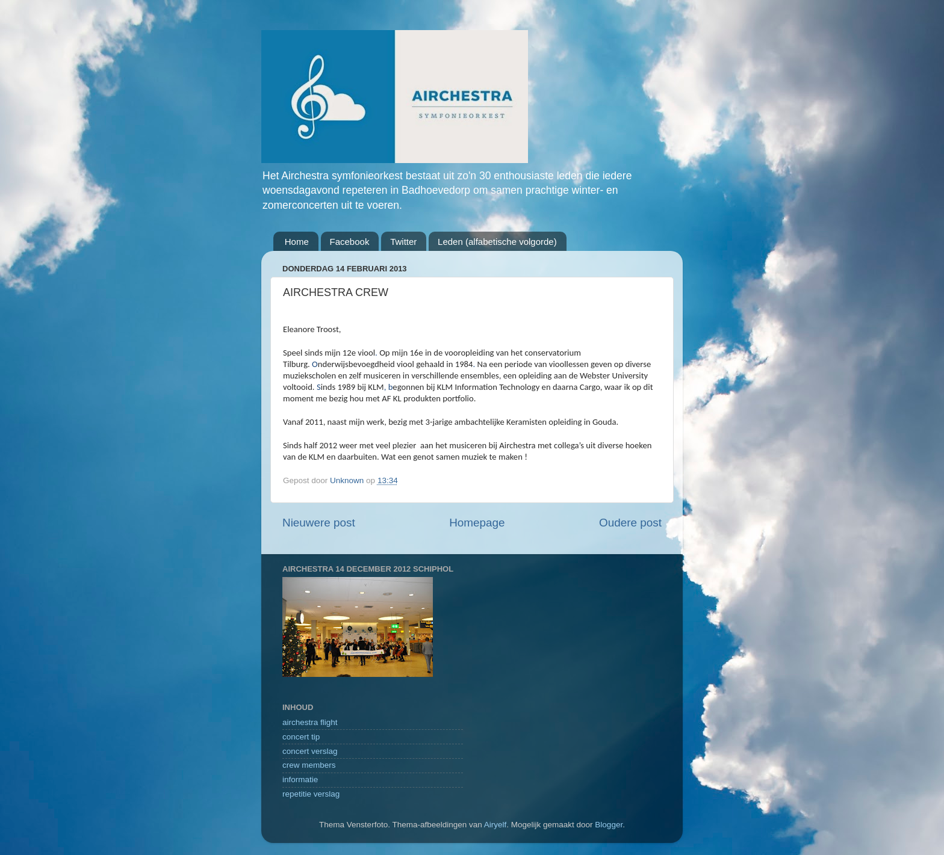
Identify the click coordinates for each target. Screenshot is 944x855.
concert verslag (310, 751)
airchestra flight (310, 722)
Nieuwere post (318, 522)
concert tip (301, 736)
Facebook (350, 241)
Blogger (609, 824)
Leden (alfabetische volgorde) (497, 241)
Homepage (477, 522)
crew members (309, 765)
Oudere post (630, 522)
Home (297, 241)
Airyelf (495, 824)
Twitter (403, 241)
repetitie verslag (311, 793)
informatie (300, 779)
